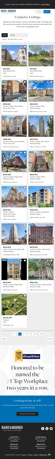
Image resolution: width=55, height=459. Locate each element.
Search (47, 11)
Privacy (24, 455)
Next (19, 39)
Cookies (35, 455)
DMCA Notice (43, 455)
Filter (5, 35)
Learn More (45, 4)
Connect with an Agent (27, 414)
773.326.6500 (41, 441)
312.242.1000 (14, 441)
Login (39, 11)
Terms (30, 455)
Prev (4, 39)
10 (35, 334)
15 (41, 334)
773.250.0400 (41, 448)
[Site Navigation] (52, 3)
